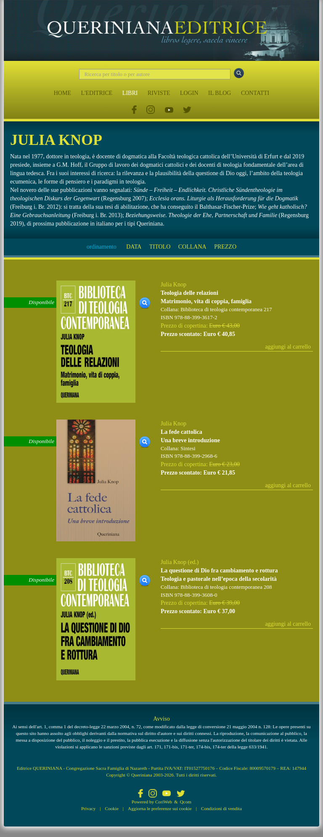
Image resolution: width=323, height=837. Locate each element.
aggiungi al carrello (288, 347)
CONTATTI (255, 93)
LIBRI (130, 93)
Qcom (185, 801)
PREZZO (225, 247)
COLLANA (192, 247)
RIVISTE (159, 93)
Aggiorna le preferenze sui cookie (160, 808)
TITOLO (159, 247)
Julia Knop (173, 284)
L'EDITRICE (96, 93)
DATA (133, 247)
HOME (62, 93)
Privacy (88, 808)
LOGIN (189, 93)
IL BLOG (219, 93)
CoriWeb (163, 801)
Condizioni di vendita (221, 808)
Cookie (112, 808)
